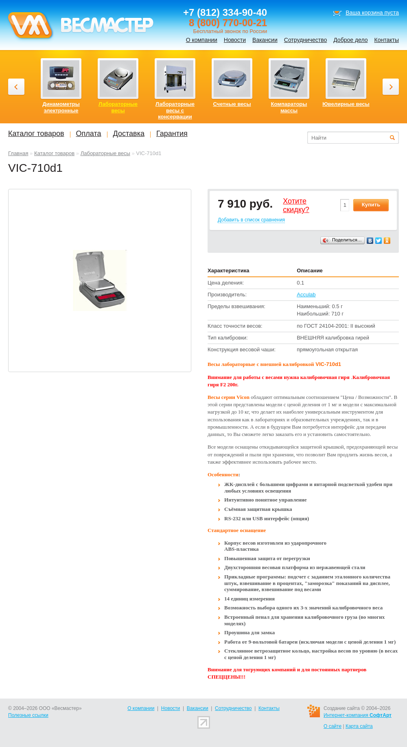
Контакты (386, 40)
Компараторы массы (289, 107)
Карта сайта (359, 726)
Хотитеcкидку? (296, 205)
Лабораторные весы (105, 153)
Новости (235, 40)
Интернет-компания (358, 715)
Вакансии (265, 40)
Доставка (128, 133)
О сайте (332, 726)
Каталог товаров (54, 153)
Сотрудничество (305, 40)
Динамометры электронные (61, 107)
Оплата (88, 133)
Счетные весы (232, 104)
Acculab (306, 294)
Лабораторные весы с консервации (175, 110)
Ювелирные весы (346, 104)
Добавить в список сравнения (251, 220)
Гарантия (172, 133)
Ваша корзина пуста (372, 12)
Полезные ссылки (28, 715)
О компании (201, 40)
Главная (18, 153)
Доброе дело (350, 40)
